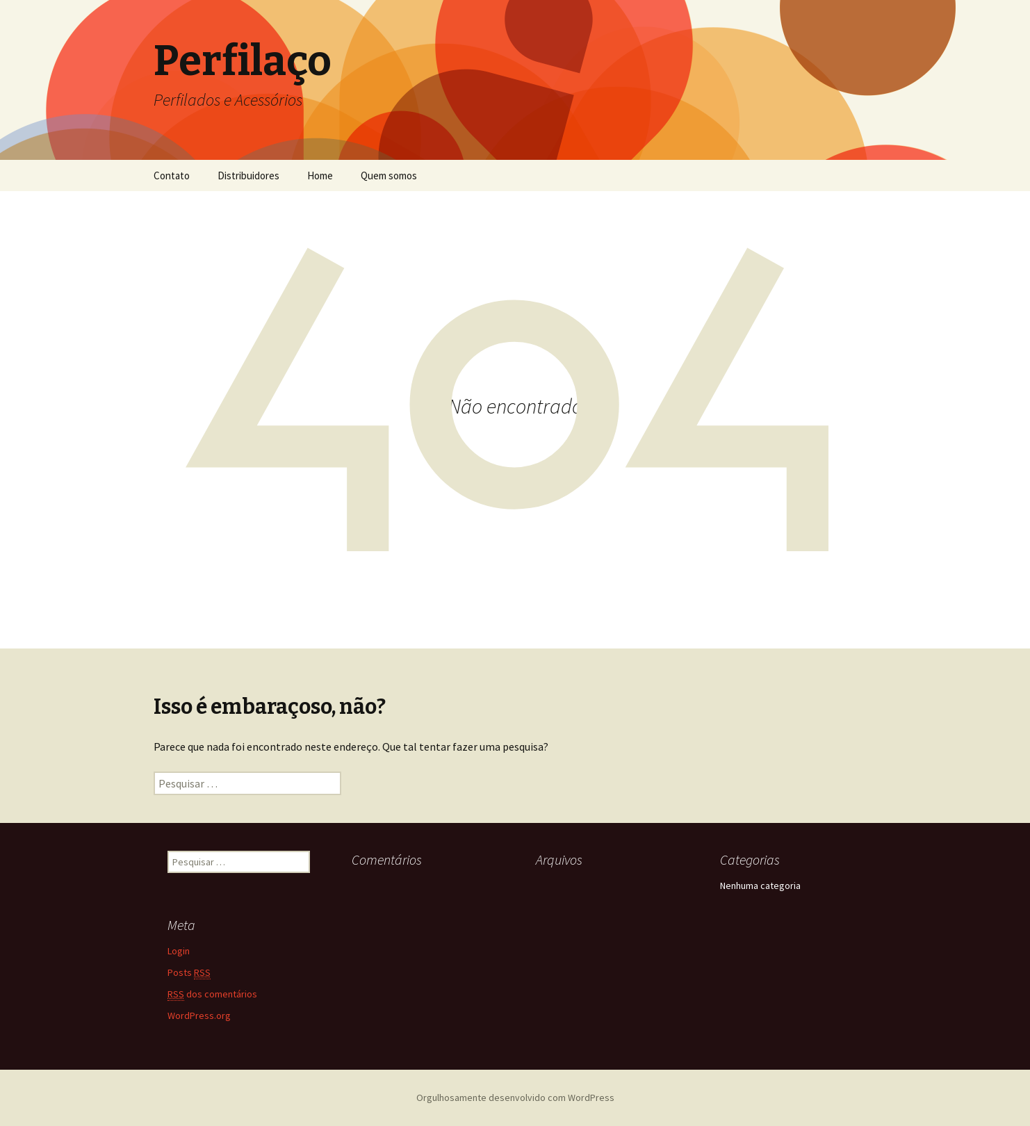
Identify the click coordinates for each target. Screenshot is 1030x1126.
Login (178, 951)
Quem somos (389, 175)
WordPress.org (199, 1015)
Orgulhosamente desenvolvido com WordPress (515, 1097)
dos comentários (212, 994)
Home (320, 175)
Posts (189, 972)
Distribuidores (248, 175)
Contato (172, 175)
